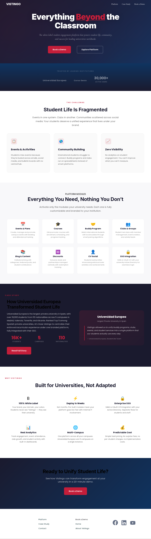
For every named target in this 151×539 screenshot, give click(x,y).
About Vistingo (82, 529)
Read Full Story (19, 351)
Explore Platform (90, 49)
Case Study (126, 4)
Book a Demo (139, 4)
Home (78, 524)
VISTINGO (13, 4)
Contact (42, 529)
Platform (114, 4)
